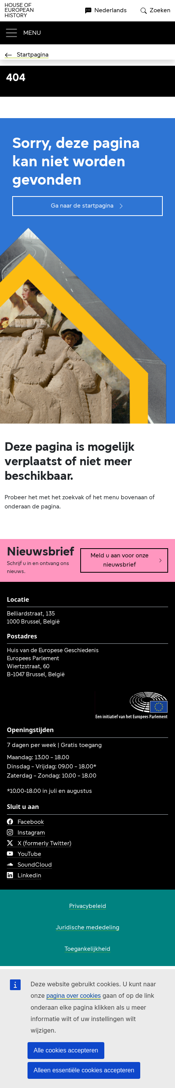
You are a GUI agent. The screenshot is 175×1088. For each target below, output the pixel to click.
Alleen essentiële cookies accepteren (84, 1070)
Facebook (25, 822)
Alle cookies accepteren (66, 1050)
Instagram (26, 833)
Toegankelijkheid (87, 949)
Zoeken (155, 11)
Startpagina (27, 55)
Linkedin (24, 876)
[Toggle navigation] (22, 32)
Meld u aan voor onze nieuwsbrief (127, 560)
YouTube (24, 854)
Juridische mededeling (87, 928)
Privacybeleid (87, 906)
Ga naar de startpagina (87, 206)
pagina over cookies (73, 995)
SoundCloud (29, 865)
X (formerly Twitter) (39, 844)
